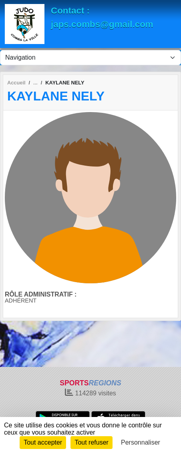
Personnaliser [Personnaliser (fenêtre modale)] (140, 442)
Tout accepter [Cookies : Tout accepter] (43, 442)
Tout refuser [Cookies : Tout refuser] (91, 442)
